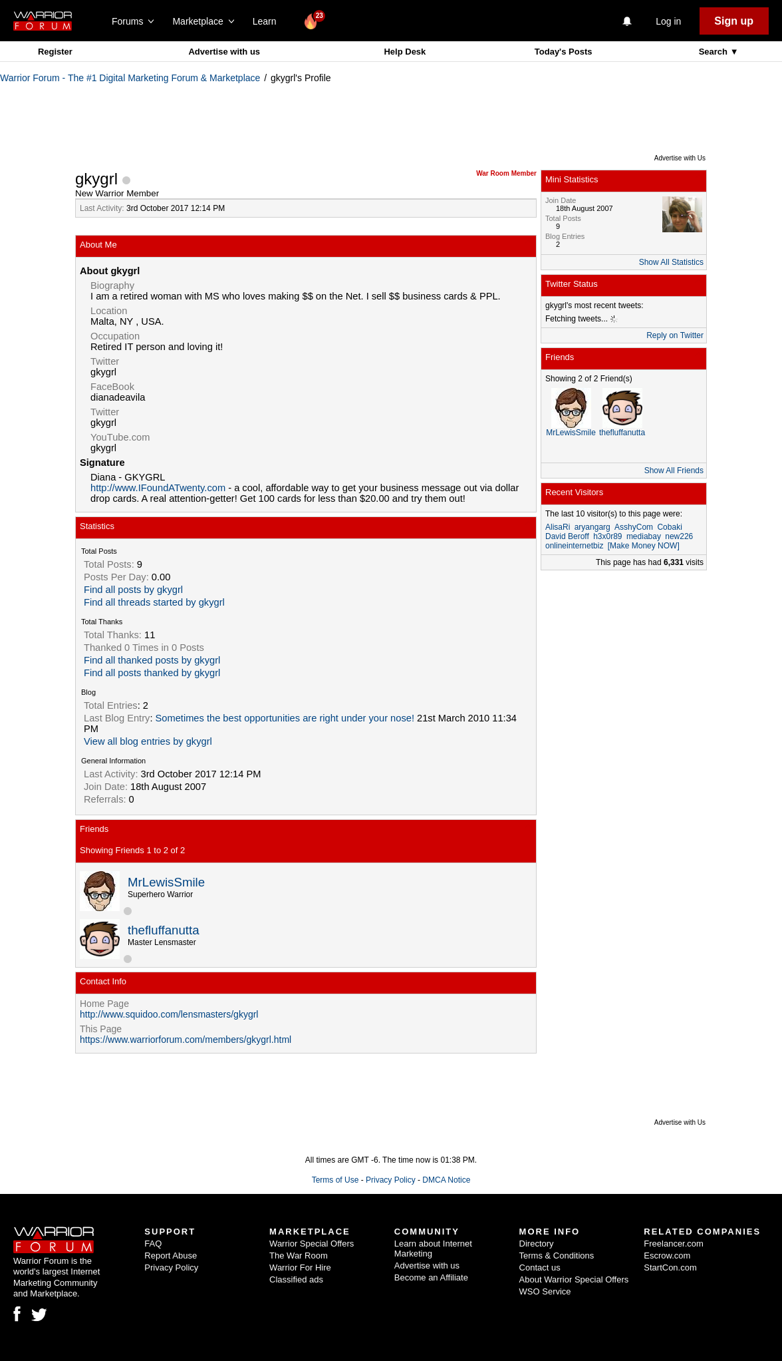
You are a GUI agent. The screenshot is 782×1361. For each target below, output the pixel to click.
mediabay (643, 536)
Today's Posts (563, 52)
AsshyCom (633, 527)
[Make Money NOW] (644, 545)
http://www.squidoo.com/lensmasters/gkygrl (169, 1014)
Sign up (733, 21)
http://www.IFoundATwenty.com (157, 488)
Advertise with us (224, 52)
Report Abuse (170, 1256)
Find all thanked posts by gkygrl (152, 660)
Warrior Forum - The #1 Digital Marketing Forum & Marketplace (130, 78)
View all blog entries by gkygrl (148, 741)
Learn (268, 21)
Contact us (540, 1267)
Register (55, 52)
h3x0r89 (607, 536)
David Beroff (567, 536)
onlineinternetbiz (574, 545)
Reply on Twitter (675, 335)
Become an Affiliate (431, 1277)
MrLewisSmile (166, 882)
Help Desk (405, 52)
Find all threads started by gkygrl (154, 602)
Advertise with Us (680, 158)
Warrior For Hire (300, 1267)
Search (714, 52)
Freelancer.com (674, 1244)
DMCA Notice (446, 1180)
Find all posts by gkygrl (133, 589)
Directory (536, 1244)
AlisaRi (557, 527)
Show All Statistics (671, 262)
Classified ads (296, 1279)
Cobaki (669, 527)
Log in (668, 21)
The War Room (298, 1256)
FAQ (153, 1244)
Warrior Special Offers (311, 1244)
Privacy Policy (391, 1180)
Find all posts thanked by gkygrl (152, 673)
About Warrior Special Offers (574, 1279)
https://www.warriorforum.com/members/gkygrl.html (185, 1039)
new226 (679, 536)
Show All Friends (674, 470)
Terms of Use (335, 1180)
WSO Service (545, 1291)
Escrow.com (667, 1256)
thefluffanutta (163, 930)
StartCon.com (670, 1267)
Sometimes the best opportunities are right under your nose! (285, 718)
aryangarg (592, 527)
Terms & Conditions (556, 1256)
